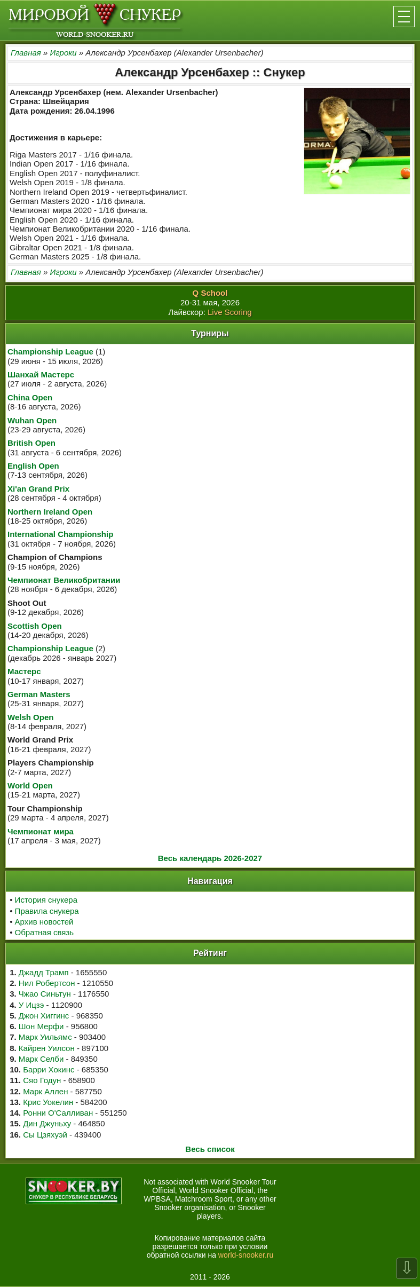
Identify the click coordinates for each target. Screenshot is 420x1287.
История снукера (46, 899)
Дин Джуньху (47, 1123)
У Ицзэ (31, 1004)
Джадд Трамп (44, 972)
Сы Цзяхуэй (45, 1134)
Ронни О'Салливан (58, 1112)
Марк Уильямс (45, 1036)
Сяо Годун (42, 1080)
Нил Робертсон (47, 983)
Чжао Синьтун (45, 993)
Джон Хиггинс (44, 1015)
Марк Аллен (45, 1091)
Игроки (63, 52)
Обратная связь (44, 932)
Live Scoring (230, 312)
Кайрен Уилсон (47, 1048)
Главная (26, 52)
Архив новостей (44, 921)
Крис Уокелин (48, 1102)
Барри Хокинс (48, 1069)
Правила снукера (47, 910)
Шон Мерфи (41, 1026)
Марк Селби (41, 1058)
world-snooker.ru (246, 1255)
